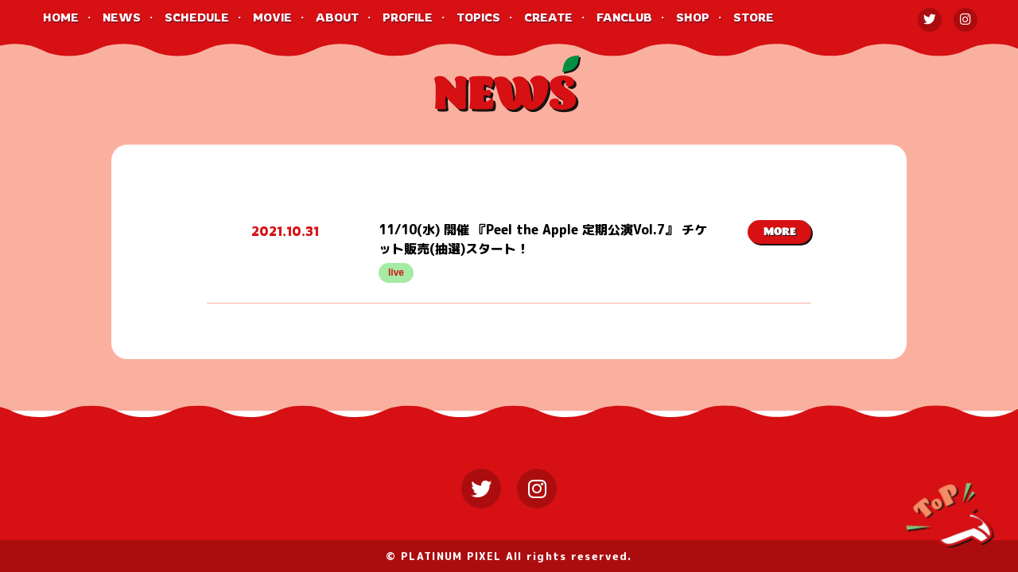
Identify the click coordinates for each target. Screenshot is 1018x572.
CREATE (548, 17)
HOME (61, 17)
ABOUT (337, 17)
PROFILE (408, 17)
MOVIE (272, 17)
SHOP (692, 17)
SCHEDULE (197, 17)
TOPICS (478, 17)
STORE (753, 17)
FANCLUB (624, 17)
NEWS (122, 17)
